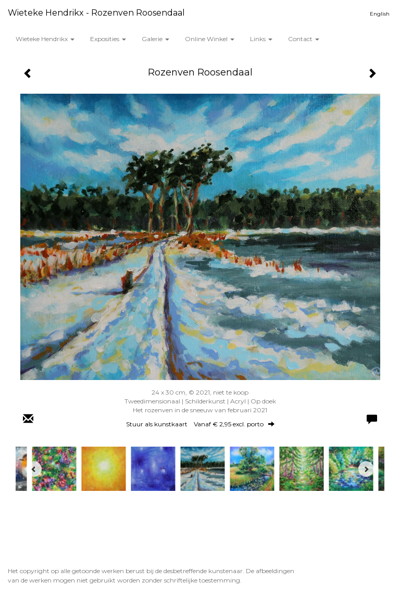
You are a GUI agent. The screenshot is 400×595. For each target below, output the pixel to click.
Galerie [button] (155, 39)
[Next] (366, 469)
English (380, 13)
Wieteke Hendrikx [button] (45, 39)
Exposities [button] (108, 39)
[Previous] (34, 469)
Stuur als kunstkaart (200, 424)
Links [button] (261, 39)
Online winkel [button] (209, 39)
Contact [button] (303, 39)
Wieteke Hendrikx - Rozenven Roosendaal (96, 13)
